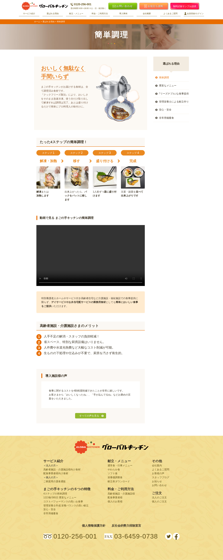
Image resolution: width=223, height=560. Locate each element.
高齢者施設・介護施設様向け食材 (62, 469)
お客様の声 (158, 473)
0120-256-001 (81, 4)
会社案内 (157, 465)
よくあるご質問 (170, 13)
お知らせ (157, 481)
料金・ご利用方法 (100, 13)
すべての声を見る (89, 415)
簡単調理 (164, 77)
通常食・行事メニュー (120, 465)
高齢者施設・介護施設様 (121, 493)
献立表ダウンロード (119, 481)
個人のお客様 (115, 501)
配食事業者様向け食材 (55, 473)
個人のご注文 (159, 501)
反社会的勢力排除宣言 (126, 525)
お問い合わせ (159, 485)
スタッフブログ (160, 477)
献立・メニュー (76, 13)
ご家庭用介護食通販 (54, 481)
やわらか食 (114, 469)
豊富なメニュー (167, 85)
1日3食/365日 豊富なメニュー (59, 497)
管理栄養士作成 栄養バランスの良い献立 (66, 505)
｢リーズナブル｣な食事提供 (174, 93)
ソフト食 (113, 473)
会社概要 (147, 13)
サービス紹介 (29, 13)
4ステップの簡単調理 (55, 493)
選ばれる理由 (53, 13)
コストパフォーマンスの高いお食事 (63, 501)
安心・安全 (165, 109)
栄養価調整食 (115, 477)
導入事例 (123, 13)
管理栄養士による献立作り (174, 101)
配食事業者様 (115, 497)
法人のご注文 (159, 497)
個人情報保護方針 (93, 525)
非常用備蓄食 (166, 118)
